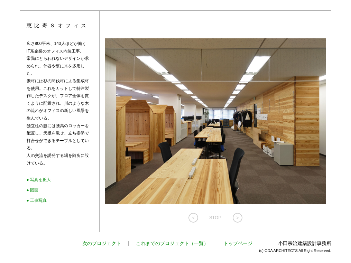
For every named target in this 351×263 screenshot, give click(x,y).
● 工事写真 (37, 200)
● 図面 (33, 190)
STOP (215, 217)
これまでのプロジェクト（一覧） (172, 243)
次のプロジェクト (101, 243)
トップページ (237, 243)
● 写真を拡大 (39, 179)
